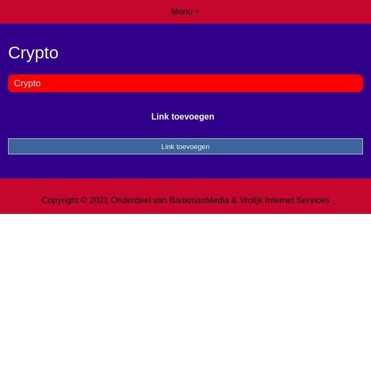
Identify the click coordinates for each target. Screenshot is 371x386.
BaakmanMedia (199, 200)
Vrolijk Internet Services (284, 200)
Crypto (27, 83)
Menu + (185, 11)
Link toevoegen (182, 116)
